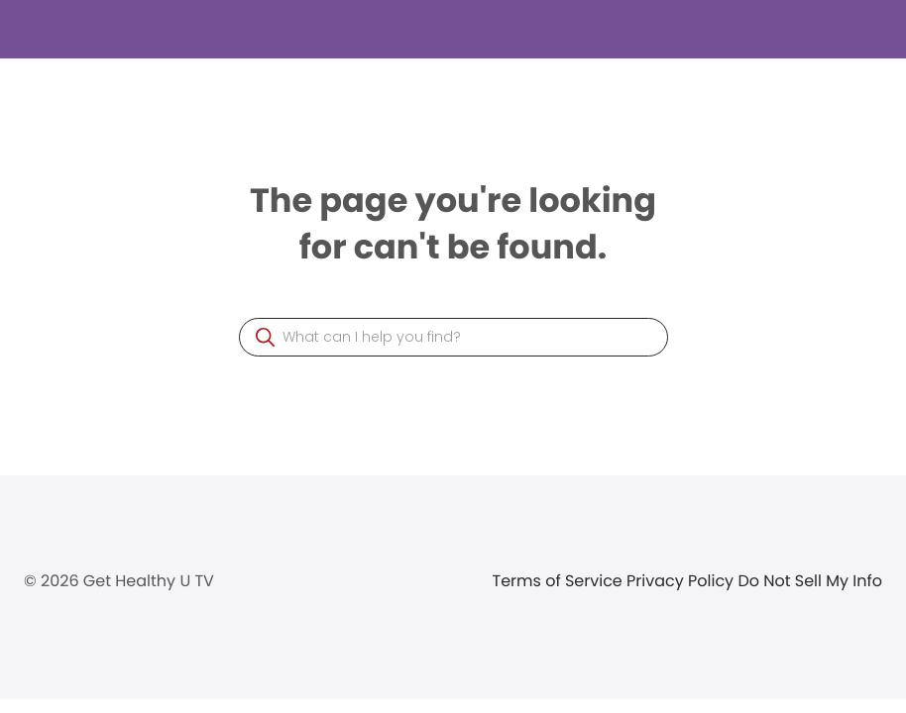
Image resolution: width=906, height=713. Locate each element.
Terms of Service (560, 580)
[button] (265, 337)
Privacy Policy (681, 580)
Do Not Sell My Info (809, 580)
